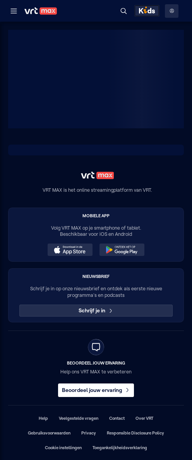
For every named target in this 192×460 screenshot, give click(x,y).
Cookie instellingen (63, 447)
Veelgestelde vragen (78, 418)
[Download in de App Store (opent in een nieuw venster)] (70, 250)
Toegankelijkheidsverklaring (120, 447)
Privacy (88, 433)
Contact (117, 418)
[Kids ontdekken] (146, 11)
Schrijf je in (96, 310)
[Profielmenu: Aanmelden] (171, 11)
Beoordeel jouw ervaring (96, 390)
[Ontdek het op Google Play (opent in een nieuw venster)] (121, 250)
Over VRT (144, 418)
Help (43, 418)
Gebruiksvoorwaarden (49, 433)
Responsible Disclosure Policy (135, 433)
